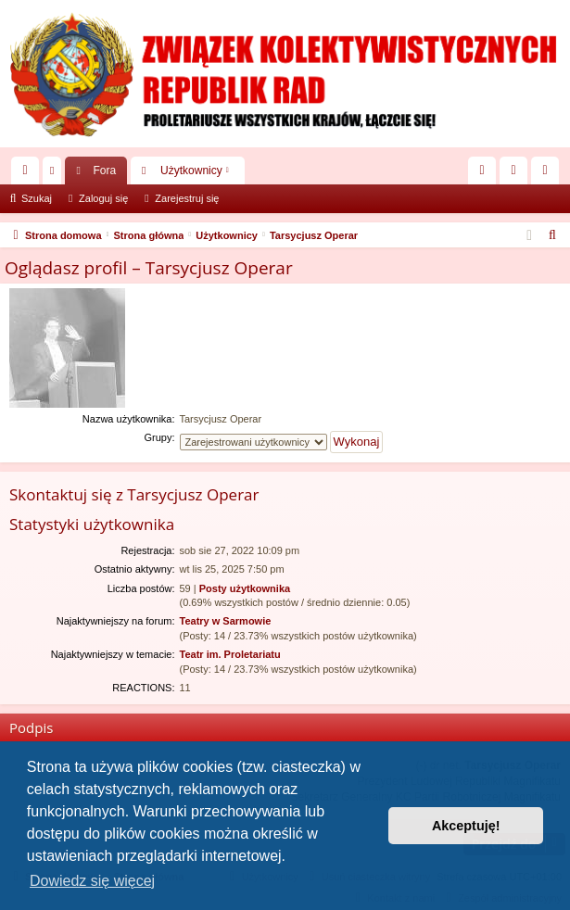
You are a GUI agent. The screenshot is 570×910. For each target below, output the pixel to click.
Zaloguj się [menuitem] (517, 174)
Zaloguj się (103, 198)
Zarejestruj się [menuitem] (548, 174)
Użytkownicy (191, 170)
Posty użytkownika (244, 588)
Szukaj (36, 198)
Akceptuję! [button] (466, 825)
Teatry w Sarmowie (226, 620)
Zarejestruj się (187, 198)
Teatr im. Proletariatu (230, 654)
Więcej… (29, 174)
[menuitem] (482, 170)
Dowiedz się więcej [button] (92, 881)
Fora (104, 170)
